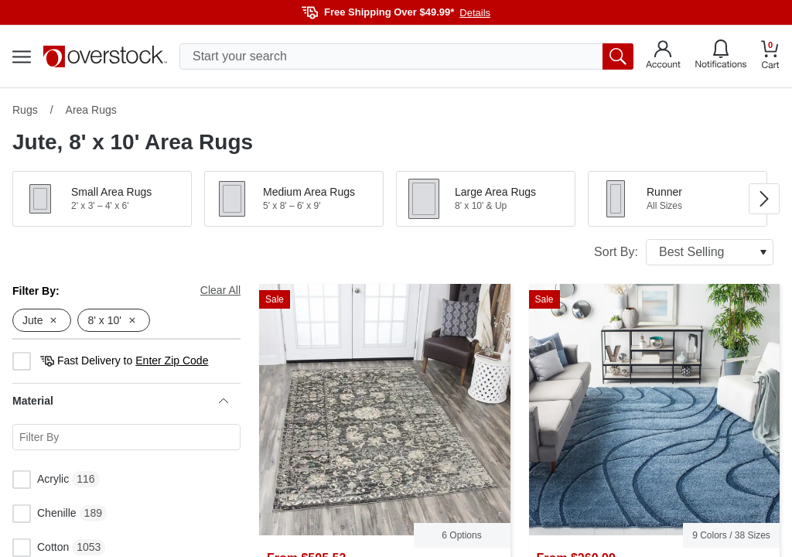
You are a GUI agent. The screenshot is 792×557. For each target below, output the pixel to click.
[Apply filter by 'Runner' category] (677, 199)
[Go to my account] (663, 56)
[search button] (618, 56)
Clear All (220, 290)
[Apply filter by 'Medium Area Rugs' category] (294, 199)
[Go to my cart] (770, 56)
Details (474, 13)
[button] (102, 199)
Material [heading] (120, 401)
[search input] (406, 56)
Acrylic (40, 479)
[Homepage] (105, 56)
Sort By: (683, 252)
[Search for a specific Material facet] (126, 437)
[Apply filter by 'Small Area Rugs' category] (102, 199)
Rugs (25, 110)
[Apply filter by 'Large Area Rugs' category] (485, 199)
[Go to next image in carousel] (764, 198)
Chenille (44, 513)
